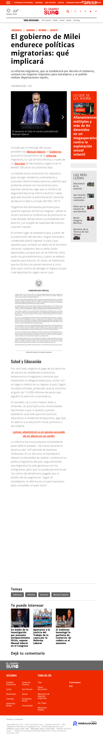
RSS (71, 686)
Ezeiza (61, 2)
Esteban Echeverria (23, 2)
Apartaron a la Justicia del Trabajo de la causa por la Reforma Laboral (41, 636)
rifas (40, 682)
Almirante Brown (74, 2)
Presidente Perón (27, 700)
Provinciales (27, 705)
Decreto (20, 163)
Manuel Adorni (36, 151)
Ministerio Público (42, 709)
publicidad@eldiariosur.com (52, 727)
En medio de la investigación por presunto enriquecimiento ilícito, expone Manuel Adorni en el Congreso (20, 637)
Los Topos (42, 703)
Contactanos (75, 682)
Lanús (9, 689)
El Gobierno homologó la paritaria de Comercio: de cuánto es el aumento (63, 636)
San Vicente (50, 2)
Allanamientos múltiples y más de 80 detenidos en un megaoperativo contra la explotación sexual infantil (85, 136)
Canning (39, 2)
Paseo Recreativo (42, 688)
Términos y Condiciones (14, 719)
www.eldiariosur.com (15, 724)
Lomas (61, 20)
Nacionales (11, 694)
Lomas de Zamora (26, 683)
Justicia (38, 623)
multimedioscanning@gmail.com (27, 727)
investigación (18, 623)
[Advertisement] (54, 507)
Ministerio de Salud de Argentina (43, 696)
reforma (51, 155)
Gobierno (55, 151)
